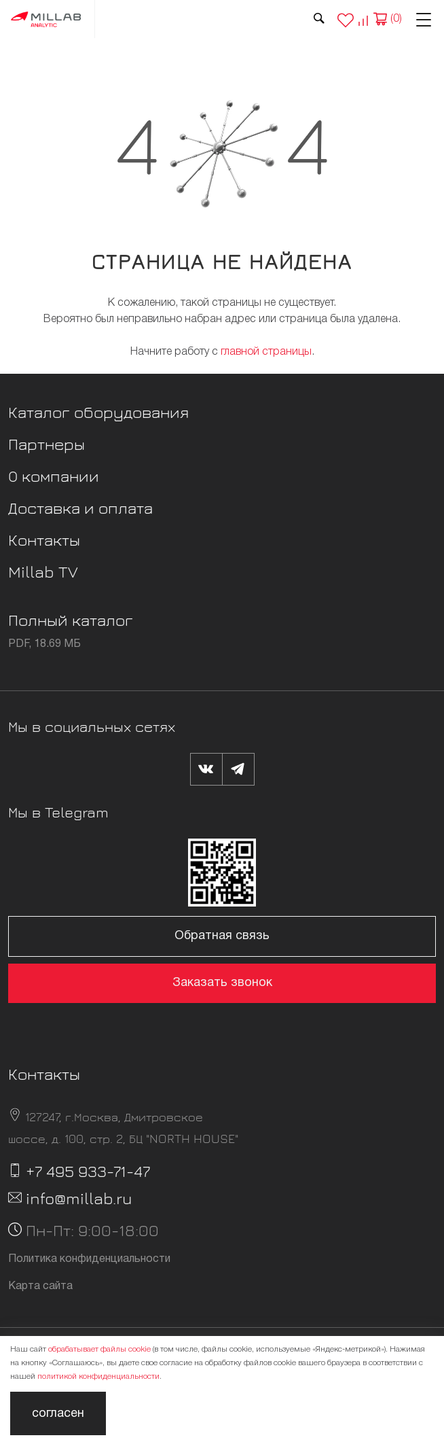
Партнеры (46, 443)
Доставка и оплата (80, 507)
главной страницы (266, 352)
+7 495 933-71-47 (88, 1170)
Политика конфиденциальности (89, 1259)
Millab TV (43, 571)
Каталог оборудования (98, 411)
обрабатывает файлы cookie (99, 1349)
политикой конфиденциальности (98, 1376)
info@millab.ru (79, 1198)
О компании (53, 475)
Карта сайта (40, 1286)
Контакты (44, 539)
